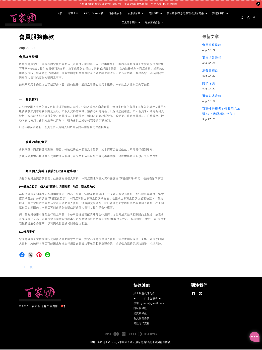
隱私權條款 (140, 308)
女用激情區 (136, 13)
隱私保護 (208, 83)
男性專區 (155, 13)
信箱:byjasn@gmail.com (149, 303)
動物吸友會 (115, 13)
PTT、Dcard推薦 (94, 13)
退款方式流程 (211, 96)
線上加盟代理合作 (144, 293)
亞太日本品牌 (131, 22)
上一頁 (28, 267)
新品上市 (73, 13)
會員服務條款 (211, 45)
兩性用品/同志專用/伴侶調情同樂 (187, 13)
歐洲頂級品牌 (154, 22)
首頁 (59, 13)
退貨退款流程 (211, 58)
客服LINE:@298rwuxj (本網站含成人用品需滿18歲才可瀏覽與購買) (130, 342)
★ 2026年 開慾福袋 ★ (147, 298)
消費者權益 (210, 71)
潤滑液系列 (220, 13)
